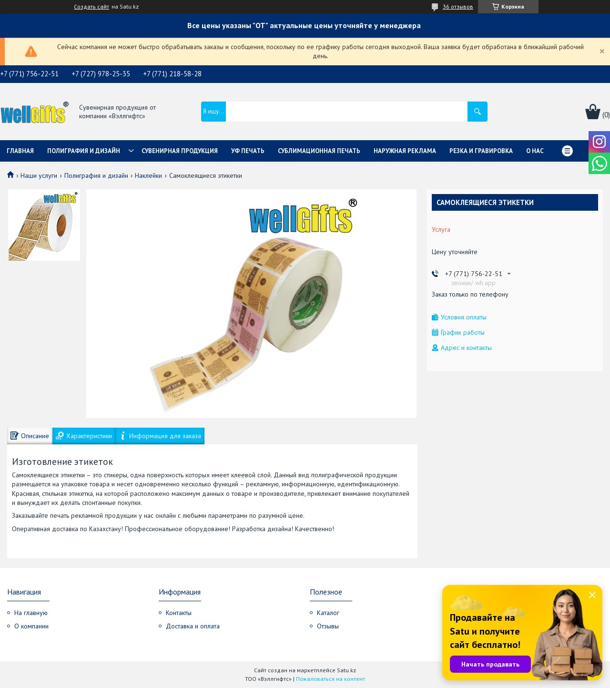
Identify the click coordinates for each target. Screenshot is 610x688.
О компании (31, 626)
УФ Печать (247, 151)
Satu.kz (346, 670)
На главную (31, 612)
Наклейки (148, 175)
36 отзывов (458, 6)
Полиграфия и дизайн (83, 151)
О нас (535, 151)
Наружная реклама (405, 151)
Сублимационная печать (319, 151)
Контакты (179, 612)
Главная (20, 151)
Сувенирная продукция (180, 151)
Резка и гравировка (481, 151)
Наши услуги (38, 175)
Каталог (328, 612)
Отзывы (328, 626)
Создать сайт (91, 6)
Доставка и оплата (193, 626)
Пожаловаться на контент (330, 678)
